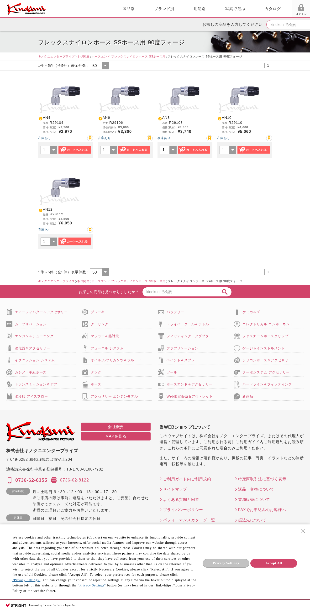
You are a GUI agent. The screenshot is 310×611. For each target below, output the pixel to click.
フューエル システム (107, 348)
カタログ (221, 9)
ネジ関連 (83, 56)
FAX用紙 (283, 13)
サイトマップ (175, 489)
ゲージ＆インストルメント (263, 348)
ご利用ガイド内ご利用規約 (187, 479)
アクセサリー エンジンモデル (114, 396)
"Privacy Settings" (26, 580)
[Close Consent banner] (303, 531)
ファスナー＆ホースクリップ (265, 336)
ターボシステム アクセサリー (266, 372)
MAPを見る (115, 436)
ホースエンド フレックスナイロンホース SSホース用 (128, 56)
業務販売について (254, 499)
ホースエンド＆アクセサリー (189, 384)
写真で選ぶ (183, 9)
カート (303, 9)
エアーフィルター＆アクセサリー (41, 312)
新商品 (247, 396)
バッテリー (175, 312)
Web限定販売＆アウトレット (190, 396)
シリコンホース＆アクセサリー (267, 360)
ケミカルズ (251, 312)
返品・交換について (256, 489)
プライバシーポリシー (183, 510)
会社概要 (116, 427)
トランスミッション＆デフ (36, 384)
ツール (172, 372)
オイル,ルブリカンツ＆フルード (116, 360)
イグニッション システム (35, 360)
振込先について (252, 520)
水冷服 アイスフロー (31, 396)
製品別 (77, 9)
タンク (96, 372)
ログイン (247, 13)
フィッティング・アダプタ (188, 336)
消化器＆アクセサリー (32, 348)
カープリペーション (31, 324)
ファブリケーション (182, 348)
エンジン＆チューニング (34, 336)
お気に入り (265, 13)
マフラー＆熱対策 (105, 336)
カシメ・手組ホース (31, 372)
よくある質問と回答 (181, 499)
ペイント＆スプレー (182, 360)
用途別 (147, 9)
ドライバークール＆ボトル (188, 324)
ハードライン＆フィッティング (267, 384)
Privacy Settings (226, 563)
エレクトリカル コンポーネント (267, 324)
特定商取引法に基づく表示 (262, 479)
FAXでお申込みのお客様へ (262, 510)
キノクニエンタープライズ (56, 56)
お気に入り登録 (90, 138)
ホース (96, 384)
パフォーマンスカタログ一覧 (189, 520)
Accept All (273, 563)
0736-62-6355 (31, 480)
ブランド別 (112, 9)
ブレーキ (98, 312)
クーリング (99, 324)
